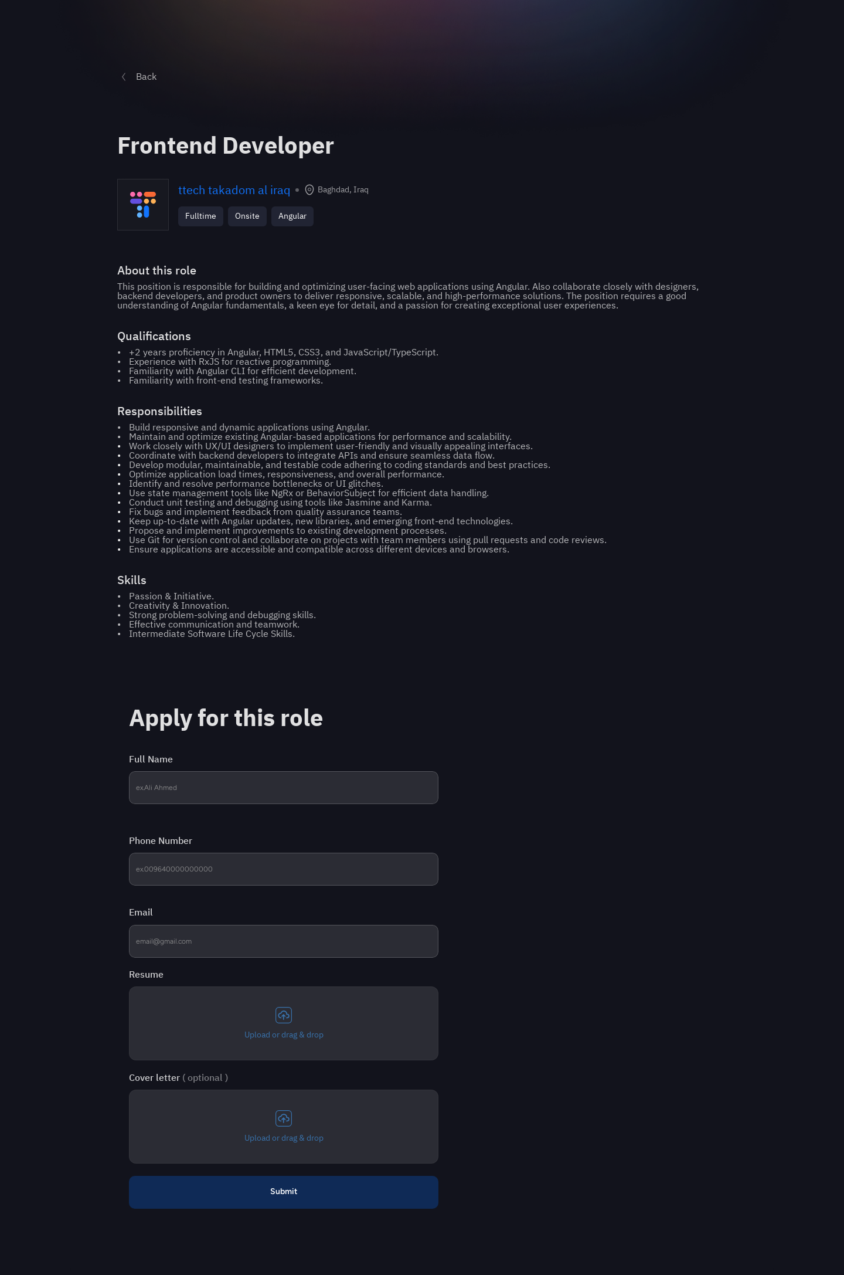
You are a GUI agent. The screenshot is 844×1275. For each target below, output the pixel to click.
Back (146, 77)
